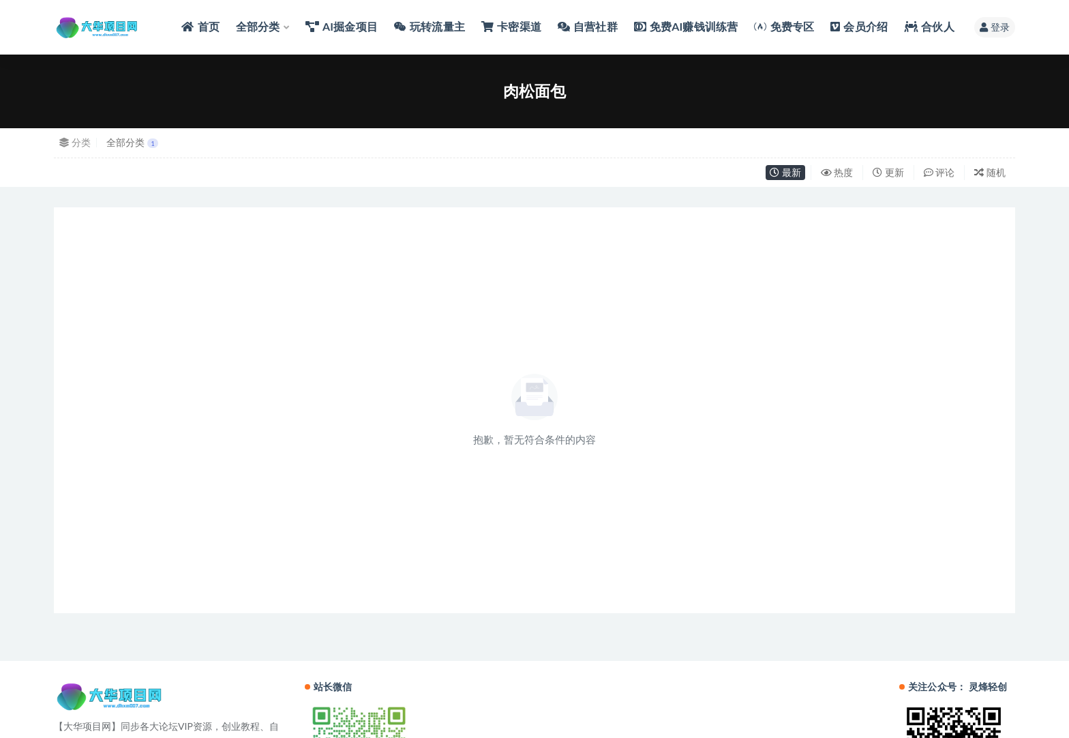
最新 (785, 172)
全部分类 (132, 142)
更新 (888, 172)
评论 (939, 172)
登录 (995, 27)
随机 (990, 172)
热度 (837, 172)
